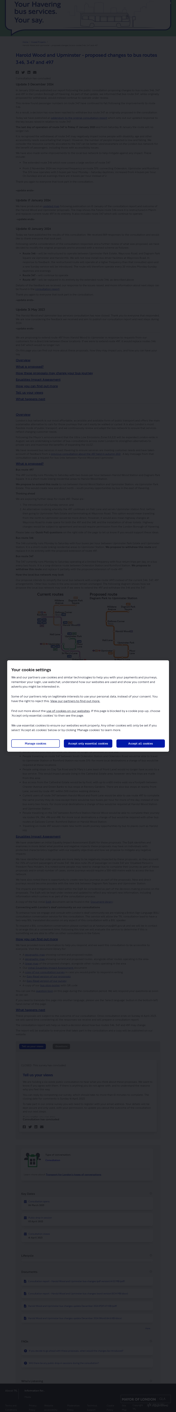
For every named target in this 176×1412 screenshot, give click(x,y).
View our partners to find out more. (75, 701)
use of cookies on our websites (68, 711)
